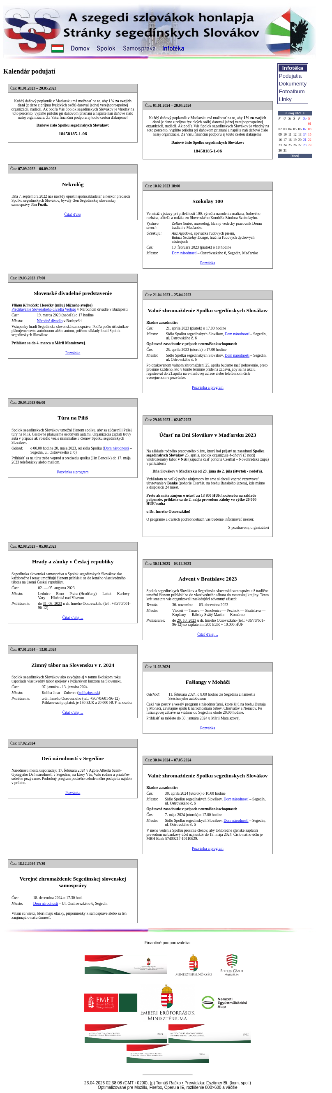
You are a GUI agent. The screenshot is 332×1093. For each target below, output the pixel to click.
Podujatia (290, 76)
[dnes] (294, 156)
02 (280, 129)
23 (280, 145)
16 (280, 140)
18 (290, 140)
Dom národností (184, 253)
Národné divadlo (49, 321)
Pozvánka (207, 263)
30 (280, 150)
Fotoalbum (292, 91)
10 (285, 134)
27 (300, 145)
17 (285, 140)
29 (309, 145)
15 (309, 134)
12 (295, 134)
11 (290, 134)
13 (300, 134)
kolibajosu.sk (88, 693)
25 (290, 145)
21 (305, 140)
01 (309, 124)
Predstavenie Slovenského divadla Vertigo (44, 309)
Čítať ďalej (72, 214)
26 (295, 145)
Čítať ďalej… (72, 618)
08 (309, 129)
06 (300, 129)
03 (285, 129)
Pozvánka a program (208, 387)
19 (295, 140)
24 (285, 145)
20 (300, 140)
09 (280, 134)
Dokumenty (293, 84)
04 (290, 129)
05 (295, 129)
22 (309, 140)
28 (305, 145)
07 (305, 129)
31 (285, 150)
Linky (285, 99)
